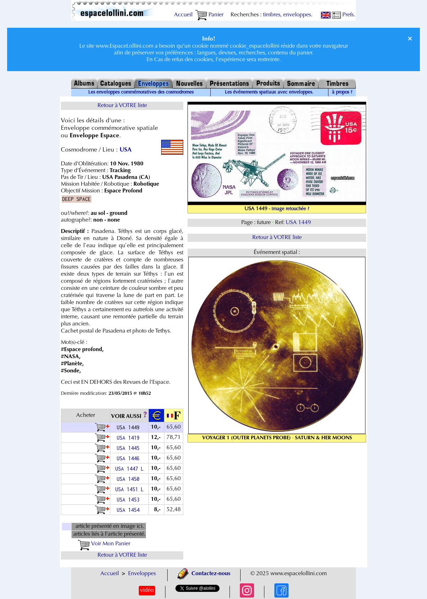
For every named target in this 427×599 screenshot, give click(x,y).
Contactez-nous (204, 574)
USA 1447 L (129, 469)
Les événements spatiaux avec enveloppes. (269, 92)
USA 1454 (129, 510)
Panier (209, 15)
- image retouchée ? (289, 209)
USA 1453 (129, 500)
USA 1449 (299, 223)
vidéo (147, 590)
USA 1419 (129, 438)
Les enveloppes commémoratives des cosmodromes (141, 92)
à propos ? (342, 92)
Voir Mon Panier (104, 544)
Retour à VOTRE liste (122, 105)
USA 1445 (129, 448)
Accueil (183, 15)
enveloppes (297, 15)
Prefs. (343, 15)
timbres (271, 15)
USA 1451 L (129, 489)
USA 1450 (129, 479)
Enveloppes (142, 574)
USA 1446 (129, 458)
